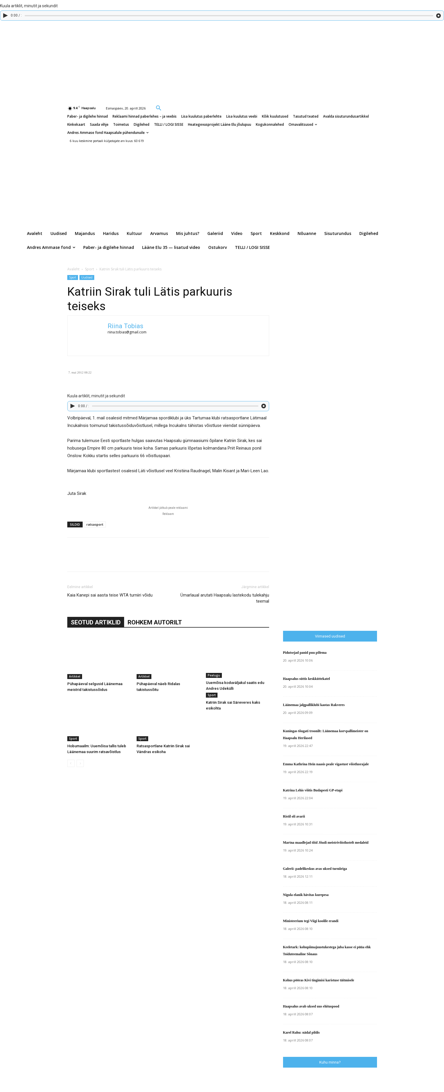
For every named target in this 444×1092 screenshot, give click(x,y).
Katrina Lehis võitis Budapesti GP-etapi (312, 790)
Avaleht (73, 269)
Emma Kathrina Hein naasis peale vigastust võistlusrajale (326, 764)
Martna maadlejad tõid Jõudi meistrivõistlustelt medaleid (326, 842)
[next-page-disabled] (80, 763)
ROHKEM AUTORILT (155, 622)
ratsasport (94, 524)
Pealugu (214, 675)
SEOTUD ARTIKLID (96, 622)
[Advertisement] (363, 505)
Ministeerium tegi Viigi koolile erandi (310, 921)
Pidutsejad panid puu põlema (305, 653)
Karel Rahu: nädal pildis (301, 1032)
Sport (89, 269)
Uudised (87, 277)
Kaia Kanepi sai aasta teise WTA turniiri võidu (110, 595)
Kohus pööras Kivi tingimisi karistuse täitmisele (318, 980)
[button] (159, 108)
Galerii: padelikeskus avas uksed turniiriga (315, 869)
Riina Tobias (125, 326)
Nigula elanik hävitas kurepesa (306, 895)
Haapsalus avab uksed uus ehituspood (311, 1006)
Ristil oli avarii (294, 816)
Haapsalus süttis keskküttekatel (306, 679)
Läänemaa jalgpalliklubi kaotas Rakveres (314, 705)
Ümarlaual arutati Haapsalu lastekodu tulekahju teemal (224, 598)
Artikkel (74, 676)
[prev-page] (71, 763)
